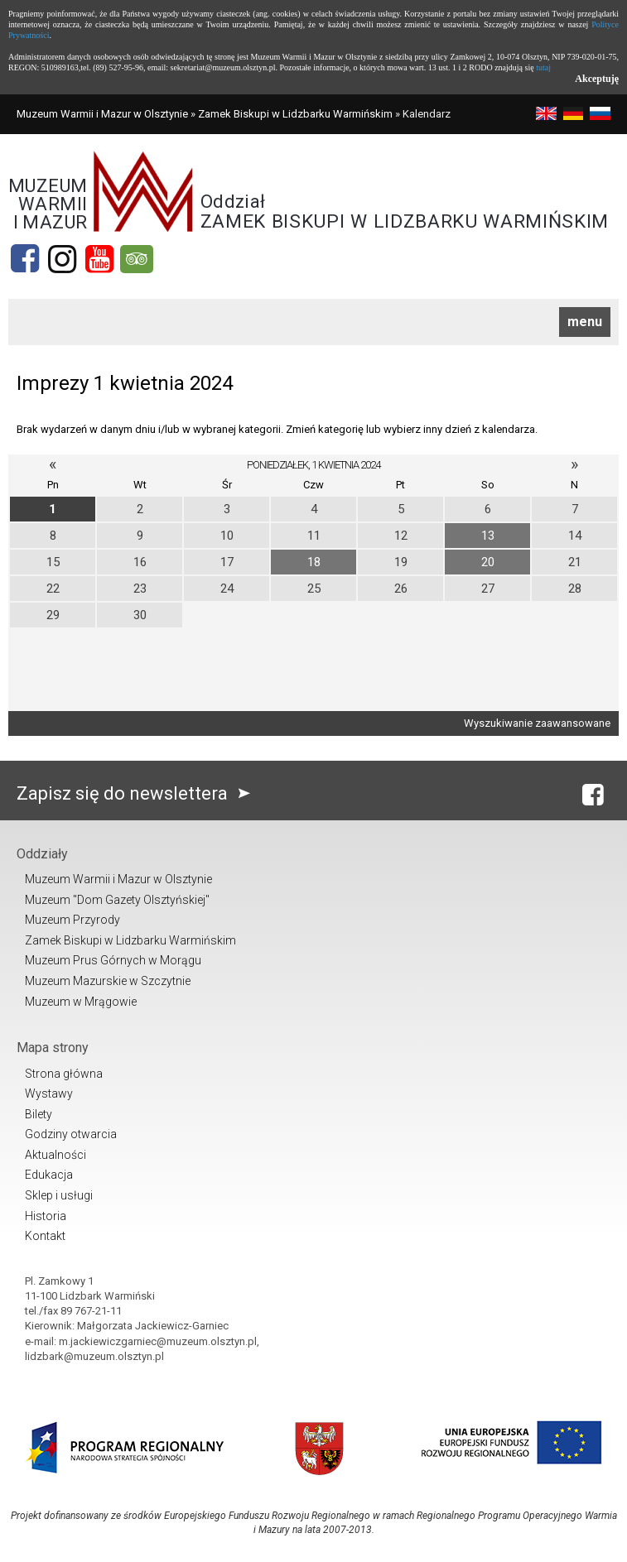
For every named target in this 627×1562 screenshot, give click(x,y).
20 (487, 562)
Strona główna (64, 1073)
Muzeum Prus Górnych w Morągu (113, 960)
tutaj (543, 67)
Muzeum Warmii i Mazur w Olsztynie (102, 114)
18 (314, 562)
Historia (45, 1216)
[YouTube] (99, 259)
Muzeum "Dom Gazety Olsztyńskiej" (117, 899)
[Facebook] (24, 259)
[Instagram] (62, 259)
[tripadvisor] (136, 259)
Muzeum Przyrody (72, 919)
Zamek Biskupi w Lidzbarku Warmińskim (295, 114)
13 (487, 535)
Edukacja (49, 1174)
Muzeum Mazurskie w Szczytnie (108, 981)
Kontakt (45, 1235)
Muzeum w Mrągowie (81, 1001)
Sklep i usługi (59, 1195)
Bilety (38, 1114)
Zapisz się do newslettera (137, 793)
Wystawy (49, 1093)
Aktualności (55, 1154)
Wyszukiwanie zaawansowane (537, 723)
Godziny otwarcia (71, 1134)
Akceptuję (597, 78)
